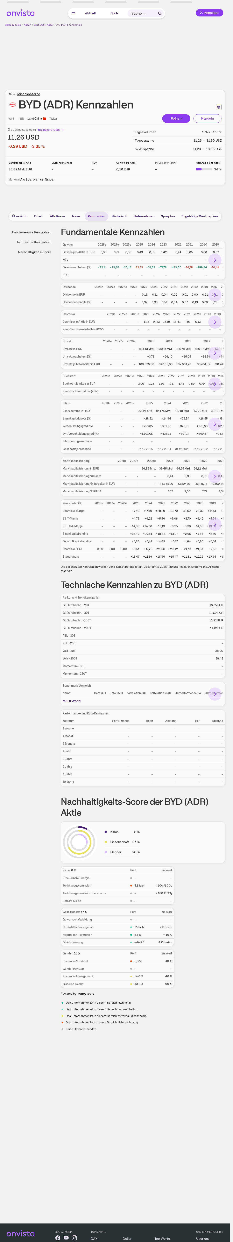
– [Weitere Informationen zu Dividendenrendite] (52, 169)
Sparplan (168, 216)
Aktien (27, 25)
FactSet (173, 567)
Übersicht (19, 216)
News (76, 216)
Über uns (203, 1238)
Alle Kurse (57, 216)
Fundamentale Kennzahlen (31, 232)
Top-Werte (162, 1238)
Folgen (176, 118)
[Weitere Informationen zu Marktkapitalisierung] (20, 169)
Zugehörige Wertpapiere (199, 216)
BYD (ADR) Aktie (43, 25)
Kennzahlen (96, 216)
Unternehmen (144, 216)
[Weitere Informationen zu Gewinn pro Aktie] (123, 169)
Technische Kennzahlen (33, 242)
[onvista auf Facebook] (57, 1238)
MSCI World (72, 701)
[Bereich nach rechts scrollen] (214, 260)
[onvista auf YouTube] (66, 1238)
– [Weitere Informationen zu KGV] (93, 169)
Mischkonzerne (28, 94)
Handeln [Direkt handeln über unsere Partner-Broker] (207, 118)
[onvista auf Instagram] (74, 1238)
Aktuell (90, 13)
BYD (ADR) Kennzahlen (69, 25)
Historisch (119, 216)
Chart (38, 216)
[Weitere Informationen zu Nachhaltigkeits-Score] (208, 169)
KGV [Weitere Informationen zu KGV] (94, 162)
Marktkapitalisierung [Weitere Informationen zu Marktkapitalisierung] (19, 162)
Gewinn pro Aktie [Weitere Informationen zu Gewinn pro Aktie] (126, 162)
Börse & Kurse (13, 25)
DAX (94, 1238)
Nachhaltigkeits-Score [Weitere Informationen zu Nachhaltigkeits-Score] (208, 162)
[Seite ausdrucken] (218, 107)
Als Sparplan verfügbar (37, 179)
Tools (115, 13)
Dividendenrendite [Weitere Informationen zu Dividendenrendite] (61, 162)
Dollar (127, 1238)
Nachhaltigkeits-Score (34, 252)
